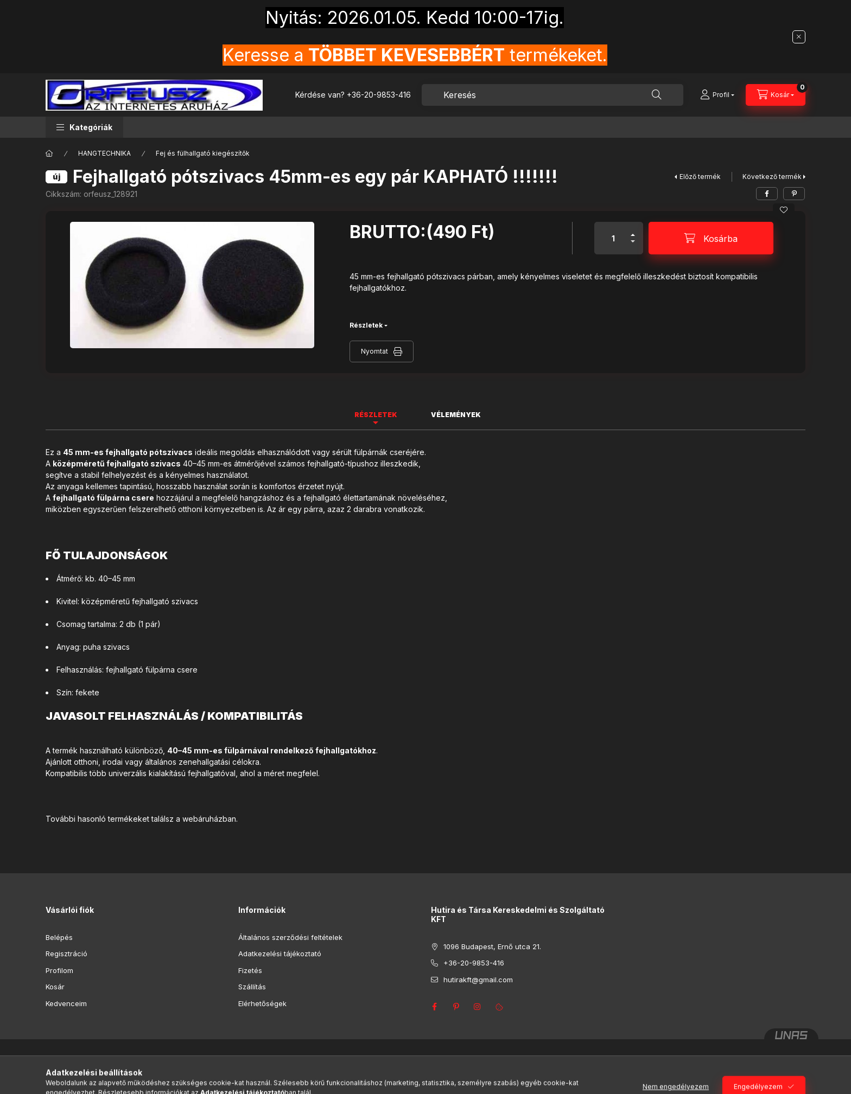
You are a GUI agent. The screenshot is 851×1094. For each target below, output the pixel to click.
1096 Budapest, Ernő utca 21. (492, 946)
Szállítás (252, 986)
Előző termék (700, 176)
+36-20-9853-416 (379, 94)
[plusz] (632, 230)
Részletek (366, 325)
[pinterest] (794, 193)
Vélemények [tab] (456, 415)
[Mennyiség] (613, 238)
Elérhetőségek (262, 1003)
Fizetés (250, 970)
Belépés (59, 937)
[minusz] (632, 246)
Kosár (55, 986)
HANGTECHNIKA (104, 153)
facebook (434, 1007)
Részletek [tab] (375, 415)
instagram (477, 1007)
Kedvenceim (66, 1003)
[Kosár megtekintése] (775, 95)
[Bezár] (798, 36)
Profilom (59, 970)
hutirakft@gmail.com (478, 979)
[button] (84, 127)
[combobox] (552, 95)
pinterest (456, 1007)
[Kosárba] (711, 238)
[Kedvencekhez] (784, 209)
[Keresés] (656, 95)
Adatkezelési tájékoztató (279, 953)
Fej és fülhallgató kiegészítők (203, 153)
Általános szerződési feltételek (290, 937)
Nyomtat (374, 351)
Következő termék (772, 176)
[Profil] (717, 95)
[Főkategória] (49, 153)
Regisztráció (66, 953)
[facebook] (767, 193)
